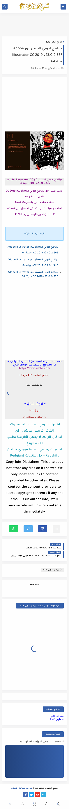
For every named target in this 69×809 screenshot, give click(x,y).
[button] (42, 528)
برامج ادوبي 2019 (54, 42)
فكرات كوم (57, 716)
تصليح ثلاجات (56, 719)
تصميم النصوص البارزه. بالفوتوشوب (41, 742)
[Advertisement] (35, 104)
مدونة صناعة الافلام (21, 788)
